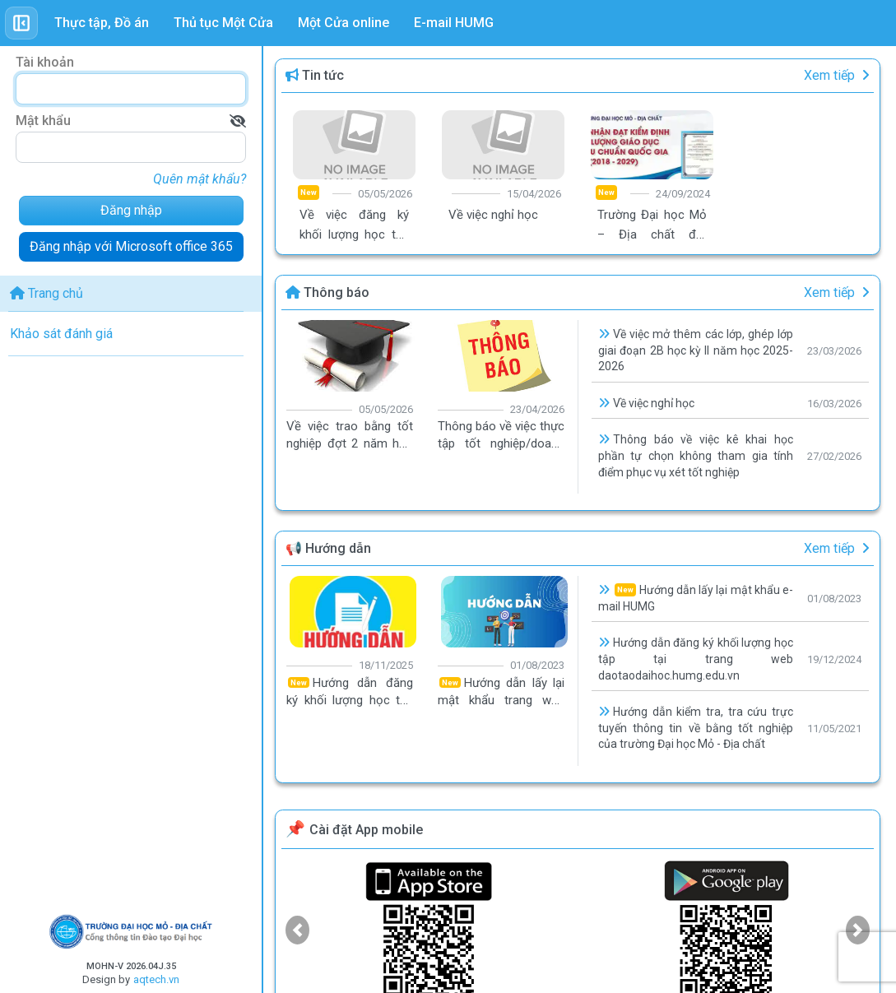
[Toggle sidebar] (21, 23)
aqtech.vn (156, 979)
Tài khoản (45, 62)
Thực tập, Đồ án (101, 22)
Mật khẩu (43, 120)
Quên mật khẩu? (199, 179)
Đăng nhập (131, 210)
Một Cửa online (343, 22)
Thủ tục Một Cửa (223, 22)
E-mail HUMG (454, 22)
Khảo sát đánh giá (61, 333)
